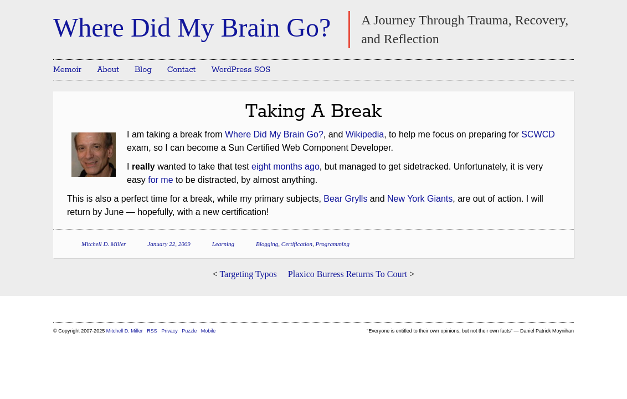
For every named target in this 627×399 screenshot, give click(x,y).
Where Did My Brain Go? (192, 27)
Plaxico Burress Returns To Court (347, 274)
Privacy (169, 331)
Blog (143, 70)
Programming (333, 244)
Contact (181, 70)
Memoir (67, 70)
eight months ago (285, 166)
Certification (296, 244)
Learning (223, 244)
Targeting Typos (247, 274)
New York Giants (420, 198)
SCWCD (537, 134)
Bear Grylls (345, 198)
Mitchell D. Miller (103, 244)
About (108, 70)
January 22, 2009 (168, 244)
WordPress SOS (240, 70)
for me (160, 180)
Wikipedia (365, 134)
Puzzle (189, 331)
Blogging (267, 244)
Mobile (208, 331)
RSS (152, 331)
